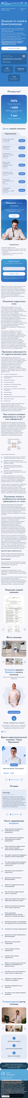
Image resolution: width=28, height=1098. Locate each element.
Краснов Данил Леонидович (13, 768)
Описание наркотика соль (8, 247)
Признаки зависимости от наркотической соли (14, 249)
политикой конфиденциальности (11, 278)
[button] (24, 629)
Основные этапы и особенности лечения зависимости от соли (12, 253)
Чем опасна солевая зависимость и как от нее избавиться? (14, 251)
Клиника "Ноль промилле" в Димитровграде (8, 9)
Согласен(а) (6, 1096)
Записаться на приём (14, 48)
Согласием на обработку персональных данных (12, 1088)
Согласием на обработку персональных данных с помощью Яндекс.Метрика (14, 1093)
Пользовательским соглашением (13, 1091)
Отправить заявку (14, 273)
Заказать (22, 140)
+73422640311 (5, 44)
